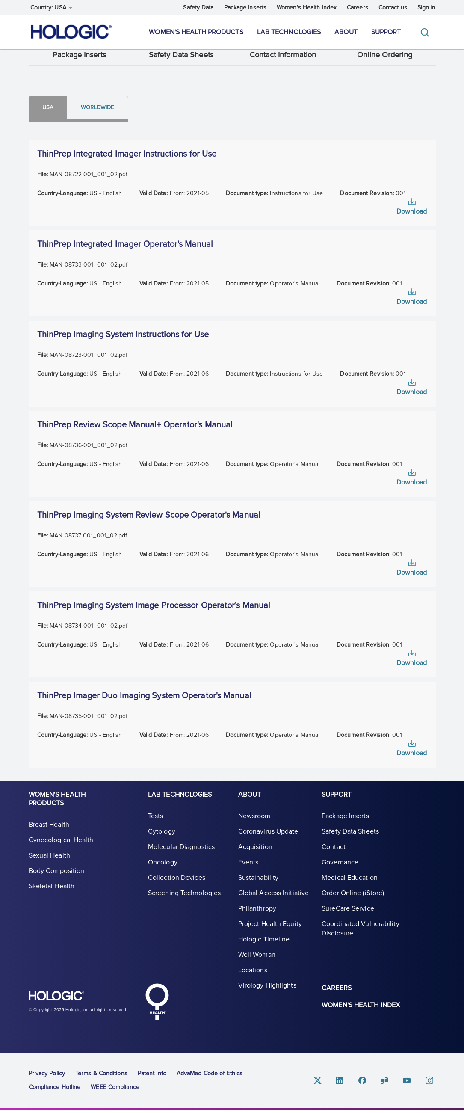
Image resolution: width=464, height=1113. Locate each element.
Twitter (328, 1083)
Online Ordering (384, 60)
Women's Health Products (196, 32)
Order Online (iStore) (353, 903)
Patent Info (152, 1076)
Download (411, 219)
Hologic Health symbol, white (157, 1004)
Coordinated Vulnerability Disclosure (360, 939)
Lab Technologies (289, 32)
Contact (334, 857)
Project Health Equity (270, 934)
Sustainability (258, 888)
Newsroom (254, 826)
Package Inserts (245, 7)
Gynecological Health (61, 850)
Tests (155, 826)
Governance (340, 873)
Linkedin (348, 1083)
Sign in (426, 7)
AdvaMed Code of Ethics (209, 1076)
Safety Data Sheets (181, 60)
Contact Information (283, 60)
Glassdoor (389, 1083)
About (346, 32)
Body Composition (57, 881)
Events (248, 873)
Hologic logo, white (71, 1003)
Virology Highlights (267, 996)
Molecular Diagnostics (181, 857)
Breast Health (49, 835)
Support (386, 32)
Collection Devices (176, 888)
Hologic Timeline (264, 950)
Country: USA (51, 7)
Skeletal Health (52, 897)
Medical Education (350, 888)
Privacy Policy (47, 1076)
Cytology (161, 842)
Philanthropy (257, 919)
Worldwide (113, 114)
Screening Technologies (184, 903)
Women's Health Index (307, 7)
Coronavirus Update (268, 842)
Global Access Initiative (273, 903)
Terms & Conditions (101, 1076)
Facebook (369, 1083)
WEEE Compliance (115, 1090)
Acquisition (255, 857)
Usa (52, 114)
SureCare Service (348, 919)
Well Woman (256, 965)
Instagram (431, 1083)
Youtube (410, 1083)
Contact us (392, 7)
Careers (357, 7)
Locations (252, 980)
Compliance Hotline (55, 1090)
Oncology (162, 873)
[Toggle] (426, 32)
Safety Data (198, 7)
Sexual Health (49, 866)
